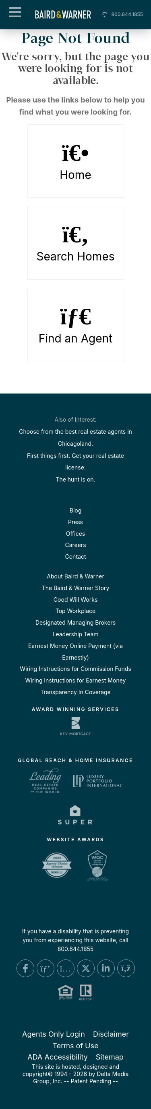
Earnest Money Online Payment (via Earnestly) (75, 651)
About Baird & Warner (75, 576)
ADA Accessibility (57, 1057)
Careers (75, 544)
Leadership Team (75, 634)
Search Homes (76, 242)
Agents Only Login (53, 1034)
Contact (75, 556)
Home (76, 161)
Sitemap (110, 1057)
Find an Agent (76, 324)
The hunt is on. (75, 479)
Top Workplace (75, 610)
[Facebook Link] (25, 968)
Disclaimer (111, 1034)
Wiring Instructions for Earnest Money (75, 680)
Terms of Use (75, 1045)
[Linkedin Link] (106, 968)
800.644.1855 (127, 14)
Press (75, 522)
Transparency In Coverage (75, 692)
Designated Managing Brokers (75, 622)
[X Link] (86, 968)
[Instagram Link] (65, 968)
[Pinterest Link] (45, 968)
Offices (75, 533)
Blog (76, 510)
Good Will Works (76, 599)
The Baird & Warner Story (76, 587)
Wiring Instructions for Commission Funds (75, 668)
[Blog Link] (126, 968)
